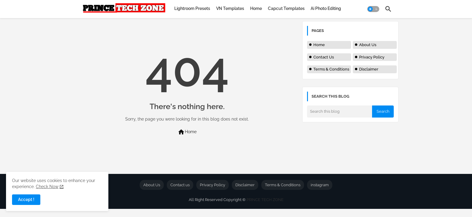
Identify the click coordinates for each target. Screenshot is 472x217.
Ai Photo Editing (326, 8)
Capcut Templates (286, 8)
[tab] (192, 8)
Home (256, 8)
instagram (320, 185)
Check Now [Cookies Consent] (47, 186)
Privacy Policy (371, 57)
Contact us (180, 185)
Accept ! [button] (26, 199)
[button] (373, 9)
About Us (367, 44)
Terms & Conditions (331, 69)
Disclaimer (368, 69)
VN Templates (230, 8)
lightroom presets (192, 8)
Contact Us (323, 57)
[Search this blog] (339, 111)
